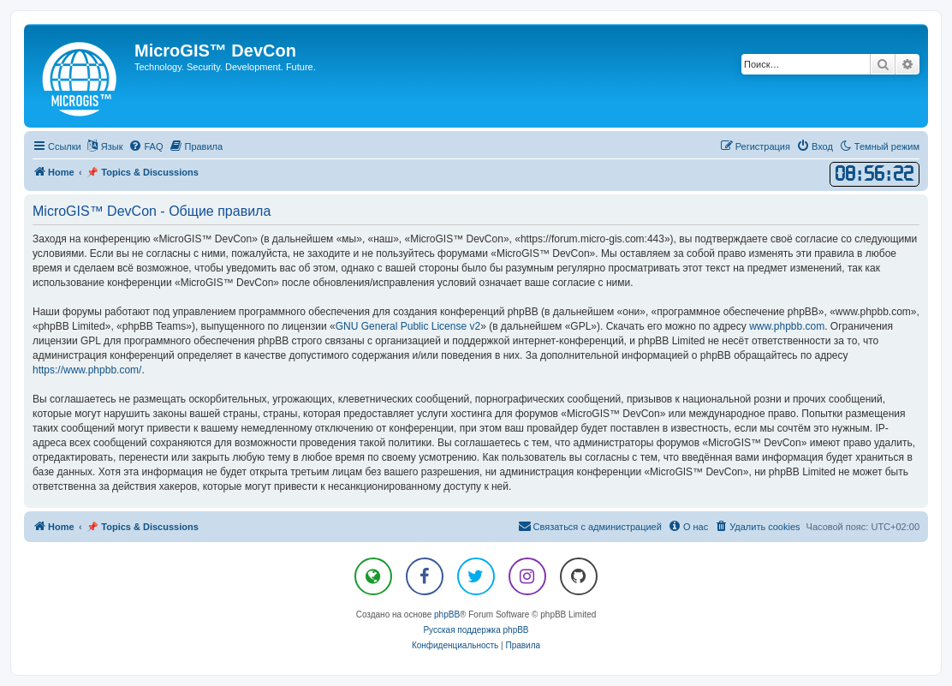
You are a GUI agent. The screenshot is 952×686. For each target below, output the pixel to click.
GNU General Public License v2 (408, 326)
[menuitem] (145, 146)
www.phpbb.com (786, 326)
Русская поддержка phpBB (475, 630)
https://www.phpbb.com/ (87, 370)
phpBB (447, 614)
